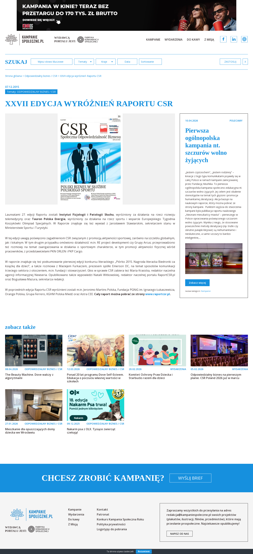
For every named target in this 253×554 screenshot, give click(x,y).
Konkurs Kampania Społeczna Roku (120, 519)
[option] (90, 159)
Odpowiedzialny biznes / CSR (36, 91)
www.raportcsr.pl (157, 294)
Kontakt (102, 509)
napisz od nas (179, 533)
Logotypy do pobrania (112, 529)
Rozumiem (144, 551)
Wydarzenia (174, 40)
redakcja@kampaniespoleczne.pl (189, 515)
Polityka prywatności (111, 524)
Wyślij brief (190, 478)
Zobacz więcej (197, 282)
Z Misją (209, 40)
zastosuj (230, 61)
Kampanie (153, 40)
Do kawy (193, 40)
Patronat (103, 514)
